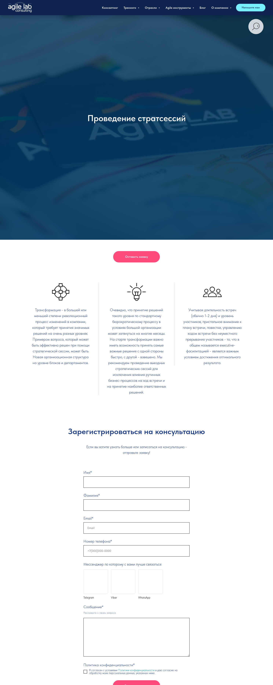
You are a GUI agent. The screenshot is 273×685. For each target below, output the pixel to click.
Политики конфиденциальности (136, 670)
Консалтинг (110, 7)
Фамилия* (91, 495)
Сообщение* (93, 607)
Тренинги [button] (130, 7)
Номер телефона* (97, 541)
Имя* (87, 472)
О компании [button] (220, 7)
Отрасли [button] (151, 7)
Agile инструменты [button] (179, 7)
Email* (88, 518)
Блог (203, 7)
